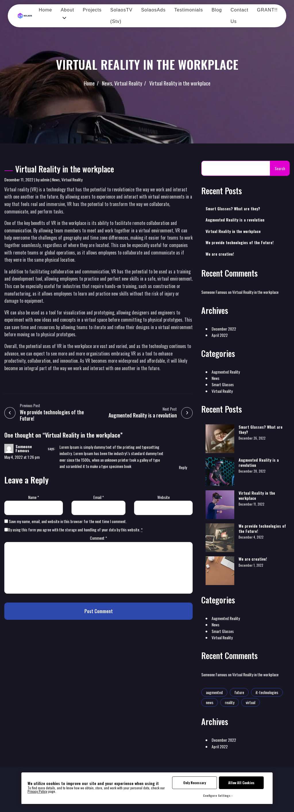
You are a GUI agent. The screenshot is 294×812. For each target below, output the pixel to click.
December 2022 (224, 329)
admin (44, 179)
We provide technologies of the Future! (240, 242)
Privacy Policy (37, 791)
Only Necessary (194, 782)
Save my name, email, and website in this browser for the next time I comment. (68, 521)
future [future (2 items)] (239, 692)
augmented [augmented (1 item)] (214, 692)
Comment (98, 538)
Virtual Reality (128, 83)
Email (98, 497)
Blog (217, 9)
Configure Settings (217, 795)
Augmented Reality (226, 372)
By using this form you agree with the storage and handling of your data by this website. (75, 530)
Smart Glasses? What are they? (233, 208)
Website (163, 497)
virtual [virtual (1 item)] (250, 702)
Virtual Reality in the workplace (179, 83)
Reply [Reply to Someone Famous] (183, 467)
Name (33, 497)
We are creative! (220, 254)
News (107, 83)
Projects (92, 9)
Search (280, 168)
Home (45, 9)
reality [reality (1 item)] (229, 702)
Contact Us (239, 15)
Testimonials (188, 9)
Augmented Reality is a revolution (235, 219)
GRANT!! (267, 9)
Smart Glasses (223, 384)
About (67, 9)
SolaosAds (153, 9)
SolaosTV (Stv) (121, 15)
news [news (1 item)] (209, 702)
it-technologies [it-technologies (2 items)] (267, 692)
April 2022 (220, 335)
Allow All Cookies (241, 782)
